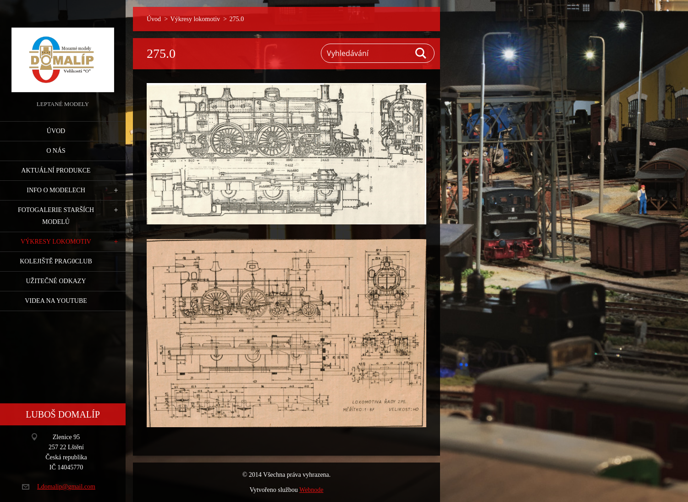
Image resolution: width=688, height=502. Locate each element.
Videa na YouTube (56, 300)
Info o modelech (56, 190)
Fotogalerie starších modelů (56, 215)
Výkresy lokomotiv (56, 241)
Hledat (421, 53)
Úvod (56, 131)
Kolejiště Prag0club (56, 261)
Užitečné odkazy (56, 281)
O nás (56, 150)
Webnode (311, 489)
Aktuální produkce (55, 170)
